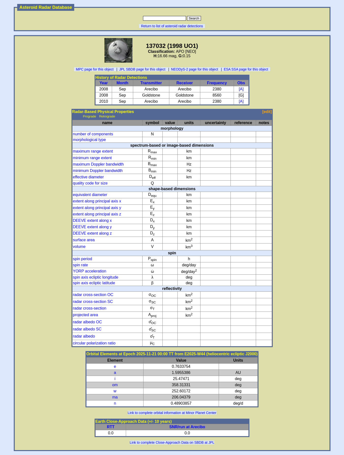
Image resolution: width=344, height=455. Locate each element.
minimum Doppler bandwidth (98, 171)
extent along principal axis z (97, 214)
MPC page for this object (95, 69)
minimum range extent (92, 158)
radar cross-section (89, 308)
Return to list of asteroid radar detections (172, 26)
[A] (241, 89)
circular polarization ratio (94, 343)
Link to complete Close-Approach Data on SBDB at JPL (172, 442)
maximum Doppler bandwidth (98, 164)
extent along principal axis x (97, 201)
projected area (85, 315)
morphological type (89, 140)
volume (79, 246)
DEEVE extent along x (92, 220)
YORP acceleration (89, 271)
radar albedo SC (87, 329)
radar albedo (84, 336)
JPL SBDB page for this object (142, 69)
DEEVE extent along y (92, 227)
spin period (82, 259)
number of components (93, 134)
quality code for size (90, 183)
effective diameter (88, 177)
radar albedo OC (87, 322)
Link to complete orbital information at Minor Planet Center (172, 413)
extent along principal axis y (97, 208)
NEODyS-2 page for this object (194, 69)
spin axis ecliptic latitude (94, 283)
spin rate (80, 265)
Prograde (89, 116)
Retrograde (107, 116)
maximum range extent (93, 151)
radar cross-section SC (93, 301)
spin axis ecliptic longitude (95, 277)
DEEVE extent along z (92, 233)
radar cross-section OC (93, 295)
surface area (84, 240)
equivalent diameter (90, 195)
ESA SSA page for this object (246, 69)
